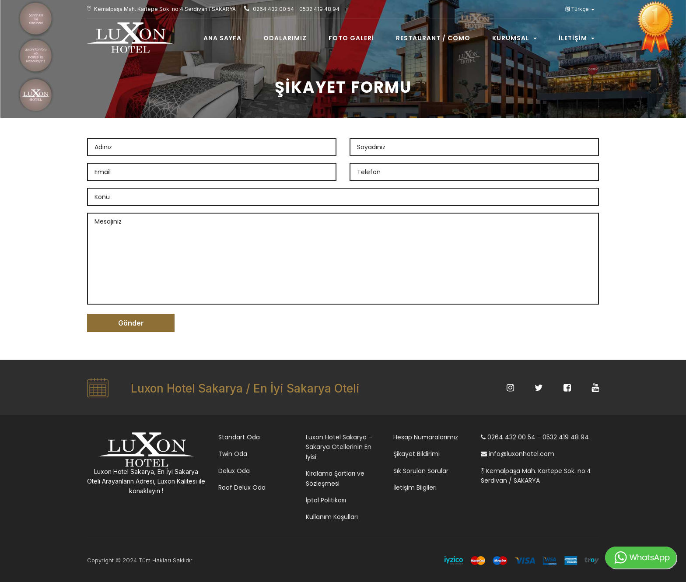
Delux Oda (234, 470)
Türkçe (580, 9)
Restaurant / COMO (433, 38)
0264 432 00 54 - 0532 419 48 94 (535, 437)
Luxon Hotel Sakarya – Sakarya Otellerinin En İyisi (339, 447)
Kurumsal (514, 38)
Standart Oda (239, 437)
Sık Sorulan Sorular (420, 470)
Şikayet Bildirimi (416, 453)
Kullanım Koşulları (332, 516)
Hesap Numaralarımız (425, 437)
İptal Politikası (326, 500)
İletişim (577, 38)
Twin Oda (232, 453)
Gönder (131, 323)
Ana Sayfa (222, 38)
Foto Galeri (351, 38)
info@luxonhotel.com (517, 453)
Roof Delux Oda (242, 487)
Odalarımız (285, 38)
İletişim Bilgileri (415, 487)
